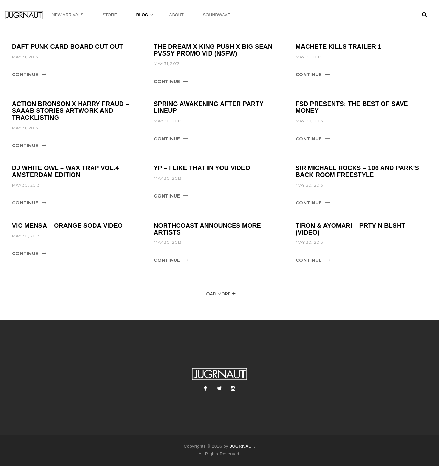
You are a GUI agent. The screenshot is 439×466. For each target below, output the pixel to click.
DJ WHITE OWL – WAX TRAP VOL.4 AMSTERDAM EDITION (65, 171)
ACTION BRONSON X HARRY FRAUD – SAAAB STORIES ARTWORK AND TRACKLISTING (70, 110)
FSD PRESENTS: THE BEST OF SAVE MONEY (352, 107)
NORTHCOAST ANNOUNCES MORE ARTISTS (207, 229)
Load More (217, 293)
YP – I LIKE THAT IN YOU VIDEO (202, 168)
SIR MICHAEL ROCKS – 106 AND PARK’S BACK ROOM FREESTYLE (357, 171)
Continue (25, 74)
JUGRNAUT (241, 446)
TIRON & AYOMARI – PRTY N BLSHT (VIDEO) (350, 229)
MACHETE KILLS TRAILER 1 (338, 46)
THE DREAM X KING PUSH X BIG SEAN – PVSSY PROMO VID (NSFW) (216, 50)
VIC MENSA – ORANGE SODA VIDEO (67, 225)
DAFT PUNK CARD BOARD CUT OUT (67, 46)
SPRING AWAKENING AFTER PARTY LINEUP (208, 107)
